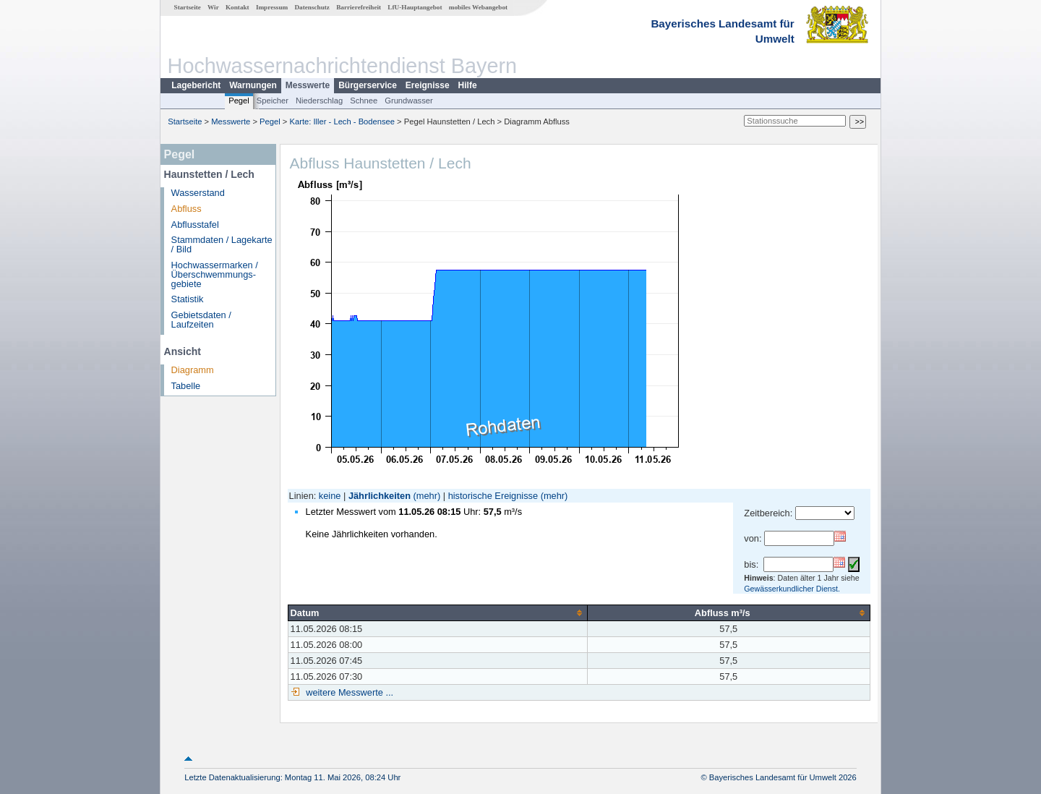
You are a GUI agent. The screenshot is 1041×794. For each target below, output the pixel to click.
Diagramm (192, 369)
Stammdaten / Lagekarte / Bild (222, 244)
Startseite (187, 7)
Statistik (187, 299)
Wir (213, 7)
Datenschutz (312, 7)
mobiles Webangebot (478, 7)
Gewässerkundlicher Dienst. (792, 588)
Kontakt (237, 7)
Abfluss (186, 208)
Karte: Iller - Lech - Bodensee (342, 121)
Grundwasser (409, 100)
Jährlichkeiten (379, 495)
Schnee (363, 100)
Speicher (272, 100)
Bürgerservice (367, 85)
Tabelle (186, 385)
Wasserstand (198, 192)
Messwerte (308, 85)
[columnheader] (437, 612)
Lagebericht (195, 85)
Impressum (272, 7)
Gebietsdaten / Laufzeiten (201, 320)
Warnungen (253, 85)
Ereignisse (428, 85)
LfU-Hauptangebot (414, 7)
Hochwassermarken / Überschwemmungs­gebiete (214, 274)
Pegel (238, 100)
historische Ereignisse (493, 495)
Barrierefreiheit (358, 7)
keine (330, 495)
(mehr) (427, 495)
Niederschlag (319, 100)
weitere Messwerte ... (348, 692)
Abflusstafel (195, 224)
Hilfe (467, 85)
